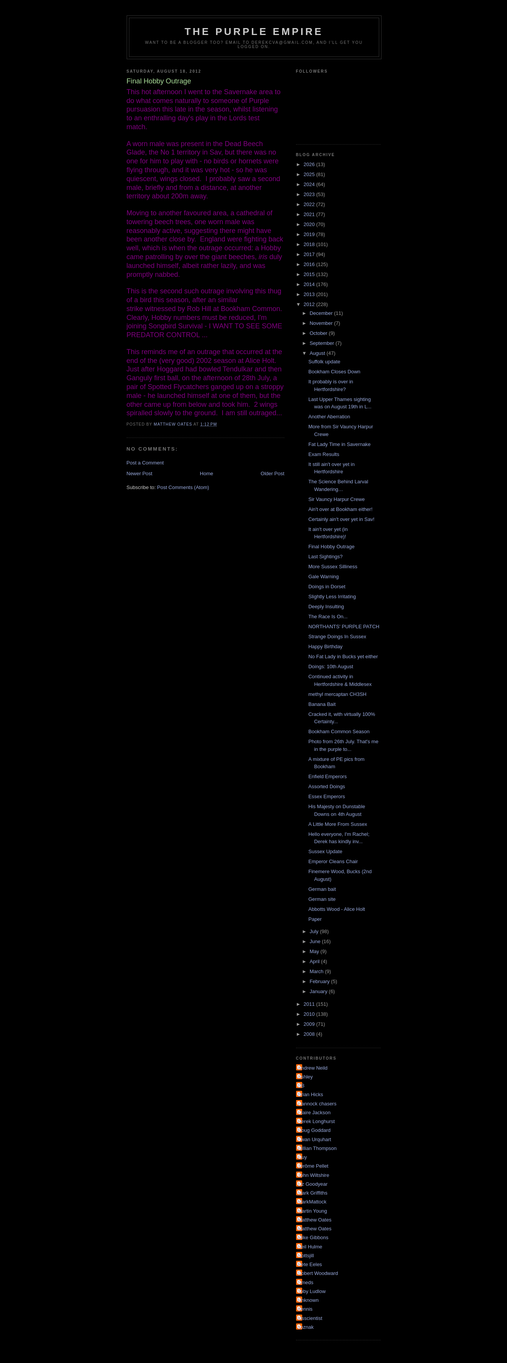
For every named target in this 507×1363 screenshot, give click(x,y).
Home (206, 473)
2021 (310, 214)
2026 (310, 164)
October (319, 333)
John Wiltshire (314, 1175)
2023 (310, 194)
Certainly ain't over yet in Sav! (341, 519)
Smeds (305, 1282)
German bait (322, 889)
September (322, 343)
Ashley (305, 1077)
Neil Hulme (310, 1247)
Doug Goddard (314, 1130)
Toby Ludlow (312, 1291)
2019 (310, 234)
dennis (305, 1309)
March (317, 971)
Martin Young (312, 1211)
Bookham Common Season (339, 731)
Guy (302, 1157)
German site (322, 899)
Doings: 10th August (330, 666)
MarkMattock (312, 1202)
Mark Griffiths (313, 1193)
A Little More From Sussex (337, 824)
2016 (310, 264)
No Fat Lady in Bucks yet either (343, 656)
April (315, 961)
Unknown (308, 1300)
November (322, 323)
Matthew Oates (314, 1220)
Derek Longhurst (316, 1121)
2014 (310, 284)
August (318, 353)
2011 (310, 1004)
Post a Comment (145, 463)
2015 (310, 274)
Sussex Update (325, 851)
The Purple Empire (254, 31)
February (320, 981)
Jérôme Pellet (313, 1166)
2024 (310, 184)
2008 (310, 1034)
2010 (310, 1014)
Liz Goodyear (313, 1184)
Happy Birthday (325, 646)
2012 (310, 304)
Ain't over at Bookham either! (340, 509)
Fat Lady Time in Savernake (339, 444)
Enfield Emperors (327, 776)
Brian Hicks (310, 1094)
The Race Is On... (328, 616)
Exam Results (323, 454)
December (322, 313)
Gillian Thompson (317, 1148)
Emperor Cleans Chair (333, 861)
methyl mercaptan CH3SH (337, 694)
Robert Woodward (318, 1273)
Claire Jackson (314, 1112)
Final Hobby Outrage (331, 546)
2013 (310, 294)
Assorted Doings (326, 786)
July (315, 931)
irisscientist (310, 1318)
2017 (310, 254)
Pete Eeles (310, 1264)
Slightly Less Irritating (332, 596)
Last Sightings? (325, 556)
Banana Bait (322, 704)
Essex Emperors (326, 796)
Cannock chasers (317, 1104)
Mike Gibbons (313, 1237)
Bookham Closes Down (334, 371)
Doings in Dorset (326, 586)
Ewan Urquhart (314, 1139)
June (316, 941)
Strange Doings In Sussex (337, 636)
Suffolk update (324, 361)
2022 (310, 204)
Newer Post (139, 473)
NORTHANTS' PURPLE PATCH (344, 626)
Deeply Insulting (326, 606)
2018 (310, 244)
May (315, 951)
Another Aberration (329, 416)
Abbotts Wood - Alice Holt (336, 909)
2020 (310, 224)
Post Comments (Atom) (183, 487)
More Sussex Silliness (332, 566)
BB (301, 1085)
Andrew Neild (313, 1068)
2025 (310, 174)
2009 (310, 1024)
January (319, 991)
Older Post (272, 473)
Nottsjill (306, 1255)
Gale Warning (323, 576)
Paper (315, 919)
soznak (306, 1327)
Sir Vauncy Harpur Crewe (336, 499)
